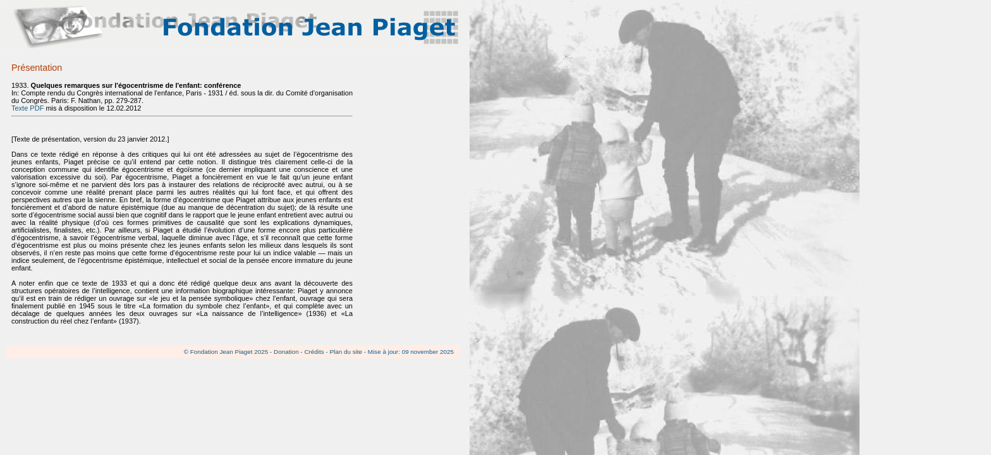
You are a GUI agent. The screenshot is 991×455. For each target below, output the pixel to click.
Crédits (314, 351)
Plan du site (345, 351)
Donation (286, 351)
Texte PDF (27, 108)
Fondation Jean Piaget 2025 (229, 351)
